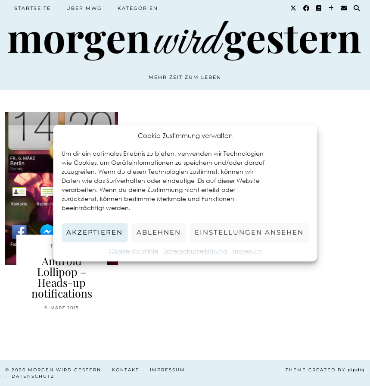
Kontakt (125, 370)
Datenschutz (33, 376)
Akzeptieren (94, 232)
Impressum (246, 250)
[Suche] (357, 8)
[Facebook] (306, 8)
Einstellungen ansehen (249, 232)
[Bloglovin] (331, 8)
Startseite (32, 8)
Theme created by (325, 370)
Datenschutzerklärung (194, 250)
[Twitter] (293, 8)
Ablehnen (159, 232)
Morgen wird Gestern (64, 370)
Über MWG (84, 8)
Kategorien (138, 8)
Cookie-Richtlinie (133, 250)
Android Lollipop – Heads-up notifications (61, 277)
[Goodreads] (319, 8)
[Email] (344, 8)
